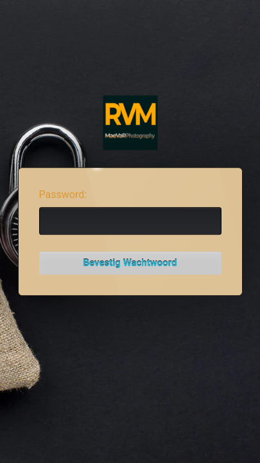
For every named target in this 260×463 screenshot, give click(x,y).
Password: (63, 194)
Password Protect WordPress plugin (130, 123)
